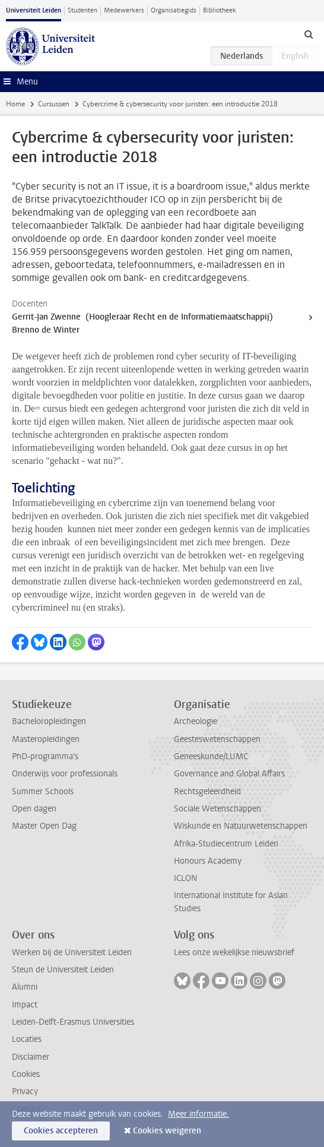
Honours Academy (208, 861)
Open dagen (34, 808)
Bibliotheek (219, 10)
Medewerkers (124, 10)
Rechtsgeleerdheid (207, 791)
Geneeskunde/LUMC (211, 756)
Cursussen (53, 104)
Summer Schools (43, 791)
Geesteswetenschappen (217, 739)
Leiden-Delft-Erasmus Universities (73, 1022)
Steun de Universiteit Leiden (63, 969)
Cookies (26, 1074)
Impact (24, 1004)
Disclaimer (30, 1057)
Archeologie (195, 721)
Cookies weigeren (167, 1130)
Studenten (82, 10)
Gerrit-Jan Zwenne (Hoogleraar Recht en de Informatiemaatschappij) (142, 317)
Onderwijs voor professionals (64, 773)
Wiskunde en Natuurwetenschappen (240, 826)
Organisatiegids (173, 10)
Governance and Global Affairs (229, 773)
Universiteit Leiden (33, 10)
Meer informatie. (198, 1114)
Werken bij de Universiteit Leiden (72, 952)
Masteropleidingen (46, 739)
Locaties (27, 1039)
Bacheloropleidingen (49, 721)
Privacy (25, 1091)
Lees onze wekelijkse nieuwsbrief (234, 952)
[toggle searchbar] (308, 33)
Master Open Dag (44, 826)
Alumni (24, 987)
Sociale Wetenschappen (217, 808)
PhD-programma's (45, 756)
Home (15, 104)
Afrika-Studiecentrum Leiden (226, 843)
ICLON (185, 878)
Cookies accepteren (61, 1130)
